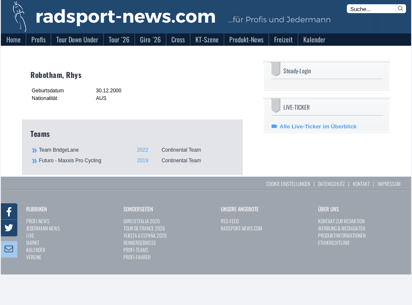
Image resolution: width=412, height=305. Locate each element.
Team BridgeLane (136, 150)
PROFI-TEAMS (136, 249)
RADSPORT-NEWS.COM (241, 228)
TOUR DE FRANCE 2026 (144, 228)
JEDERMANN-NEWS (43, 228)
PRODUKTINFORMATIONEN (341, 235)
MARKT (32, 242)
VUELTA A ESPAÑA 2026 (145, 235)
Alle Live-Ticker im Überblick (318, 126)
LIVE (30, 235)
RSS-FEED (230, 221)
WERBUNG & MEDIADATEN (341, 228)
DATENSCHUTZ (331, 183)
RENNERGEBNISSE (140, 242)
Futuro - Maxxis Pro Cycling (136, 161)
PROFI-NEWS (37, 221)
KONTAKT (361, 183)
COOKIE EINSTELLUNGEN (288, 183)
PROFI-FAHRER (137, 257)
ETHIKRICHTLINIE (334, 242)
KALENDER (35, 249)
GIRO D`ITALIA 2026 (142, 221)
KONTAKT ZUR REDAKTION (341, 221)
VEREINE (33, 257)
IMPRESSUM (389, 183)
